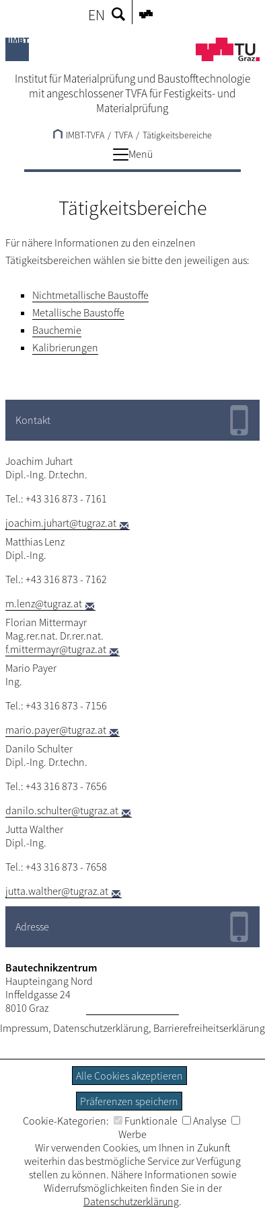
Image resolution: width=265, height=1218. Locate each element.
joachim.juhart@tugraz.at (60, 522)
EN (96, 14)
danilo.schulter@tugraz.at (61, 810)
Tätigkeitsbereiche (177, 135)
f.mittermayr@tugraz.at (55, 649)
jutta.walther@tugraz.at (56, 891)
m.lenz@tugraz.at (43, 603)
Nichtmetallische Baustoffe (90, 295)
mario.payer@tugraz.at (55, 729)
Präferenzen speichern (129, 1101)
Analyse (204, 1120)
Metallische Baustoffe (78, 312)
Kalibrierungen (65, 347)
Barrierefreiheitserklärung (209, 1028)
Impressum (24, 1028)
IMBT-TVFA (78, 135)
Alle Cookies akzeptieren (129, 1075)
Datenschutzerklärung (101, 1028)
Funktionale (146, 1120)
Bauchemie (56, 330)
